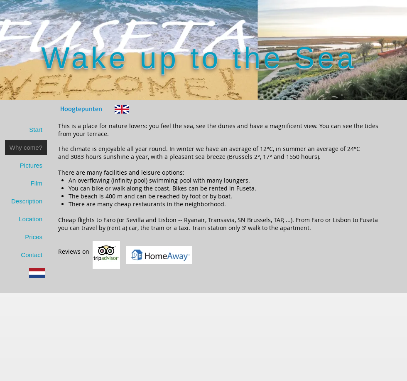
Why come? (26, 147)
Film (36, 183)
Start (35, 129)
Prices (33, 236)
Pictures (31, 165)
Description (26, 201)
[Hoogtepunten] (81, 109)
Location (30, 219)
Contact (31, 254)
